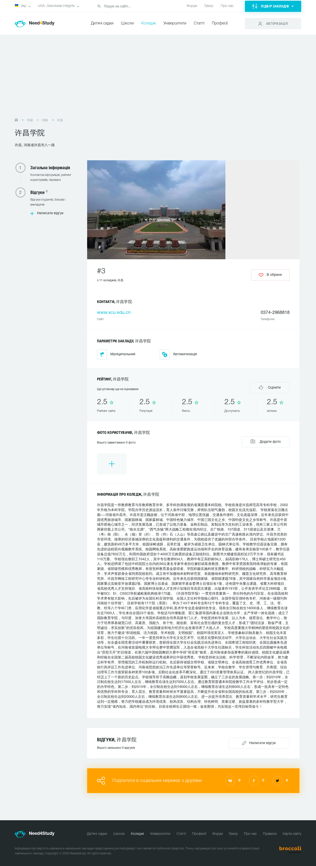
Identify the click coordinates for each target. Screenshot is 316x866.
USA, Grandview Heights (56, 6)
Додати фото (266, 441)
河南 (45, 120)
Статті (199, 23)
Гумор (208, 6)
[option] (112, 463)
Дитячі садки (102, 23)
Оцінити (270, 387)
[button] (273, 6)
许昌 (60, 120)
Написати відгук (50, 213)
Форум (192, 6)
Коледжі (148, 23)
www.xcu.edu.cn (114, 313)
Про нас (227, 6)
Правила (269, 834)
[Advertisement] (158, 79)
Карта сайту (292, 834)
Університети (174, 23)
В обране (270, 275)
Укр (20, 6)
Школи (127, 23)
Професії (220, 23)
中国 (30, 120)
